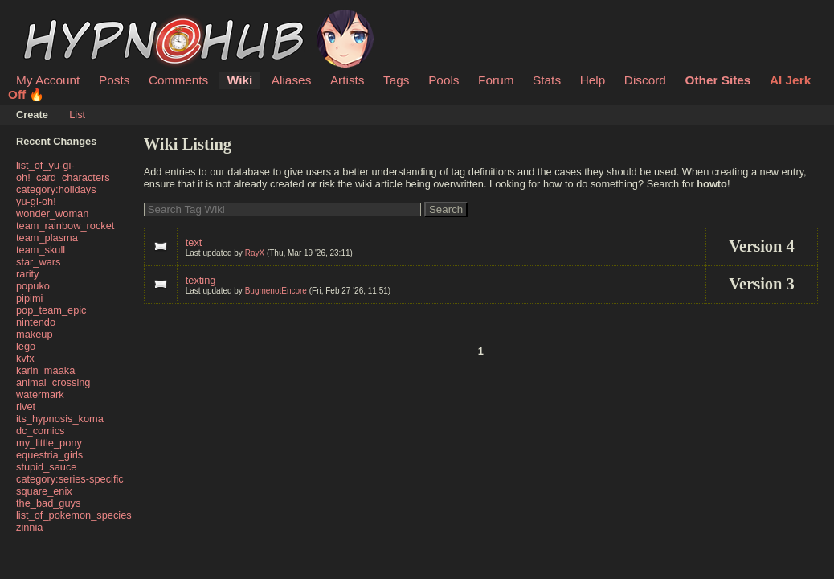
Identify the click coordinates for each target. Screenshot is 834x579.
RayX (254, 252)
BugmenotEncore (276, 290)
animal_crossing (53, 382)
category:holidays (56, 189)
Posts (114, 80)
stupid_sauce (46, 467)
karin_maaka (45, 370)
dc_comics (40, 431)
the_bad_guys (48, 503)
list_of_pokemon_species (74, 515)
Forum (495, 80)
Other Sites (717, 80)
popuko (33, 286)
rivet (25, 406)
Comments (178, 80)
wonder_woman (52, 213)
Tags (396, 80)
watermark (40, 394)
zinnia (29, 527)
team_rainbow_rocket (65, 226)
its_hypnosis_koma (60, 419)
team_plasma (47, 238)
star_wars (38, 262)
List (77, 115)
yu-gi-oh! (36, 201)
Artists (347, 80)
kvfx (25, 358)
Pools (443, 80)
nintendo (35, 322)
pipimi (29, 298)
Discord (645, 80)
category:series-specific (70, 479)
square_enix (44, 491)
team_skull (40, 250)
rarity (27, 274)
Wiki (239, 80)
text (194, 242)
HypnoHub (60, 18)
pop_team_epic (51, 310)
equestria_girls (49, 455)
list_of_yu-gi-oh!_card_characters (63, 171)
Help (593, 80)
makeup (34, 334)
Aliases (292, 80)
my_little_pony (49, 443)
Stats (547, 80)
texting (201, 280)
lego (25, 346)
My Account (48, 80)
